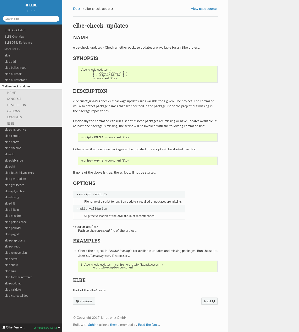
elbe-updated (13, 283)
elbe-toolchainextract (18, 277)
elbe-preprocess (15, 240)
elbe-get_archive (15, 191)
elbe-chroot (12, 135)
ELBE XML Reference (18, 42)
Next (209, 301)
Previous (84, 301)
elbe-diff (10, 166)
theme (114, 325)
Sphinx (93, 325)
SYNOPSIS (14, 98)
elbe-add (10, 61)
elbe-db (9, 154)
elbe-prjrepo (12, 246)
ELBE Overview (14, 36)
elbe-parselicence (16, 222)
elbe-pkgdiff (12, 234)
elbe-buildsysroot (16, 80)
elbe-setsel (11, 259)
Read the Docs (148, 325)
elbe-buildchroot (15, 67)
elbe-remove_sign (16, 252)
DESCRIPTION (16, 105)
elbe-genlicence (14, 185)
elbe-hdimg (12, 197)
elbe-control (12, 142)
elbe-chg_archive (15, 129)
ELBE (32, 5)
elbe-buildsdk (13, 74)
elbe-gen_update (15, 178)
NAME (11, 92)
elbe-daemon (13, 148)
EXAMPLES (14, 117)
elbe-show (11, 265)
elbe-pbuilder (13, 228)
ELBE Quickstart (15, 30)
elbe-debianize (14, 160)
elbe (7, 55)
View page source (204, 8)
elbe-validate (13, 289)
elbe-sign (10, 271)
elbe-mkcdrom (14, 215)
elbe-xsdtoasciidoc (16, 295)
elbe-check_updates (16, 86)
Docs (77, 8)
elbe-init (10, 203)
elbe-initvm (12, 209)
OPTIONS (13, 111)
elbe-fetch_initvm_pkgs (19, 172)
